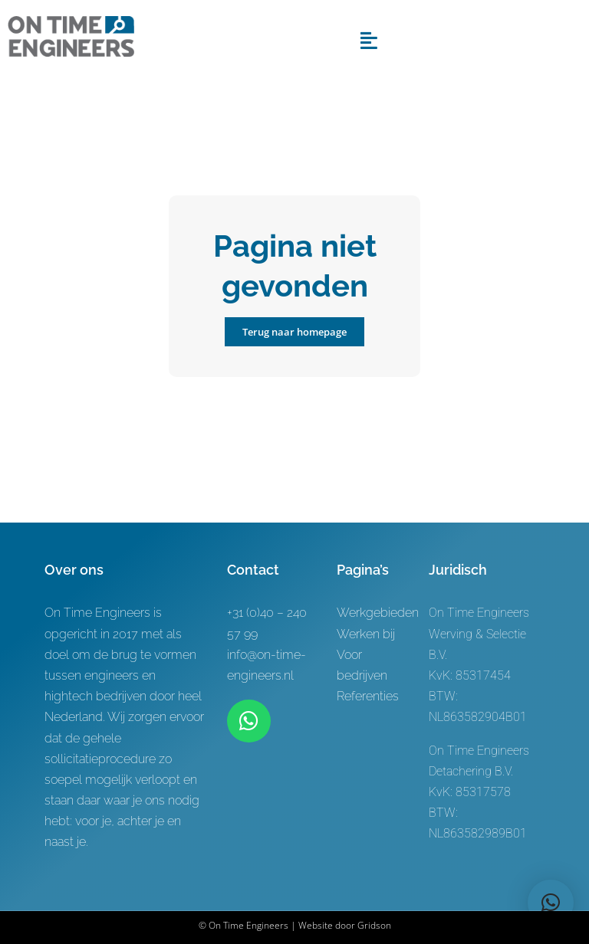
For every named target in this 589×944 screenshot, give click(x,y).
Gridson (374, 925)
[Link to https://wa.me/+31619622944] (248, 721)
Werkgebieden (378, 612)
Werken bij (366, 634)
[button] (551, 903)
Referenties (368, 696)
